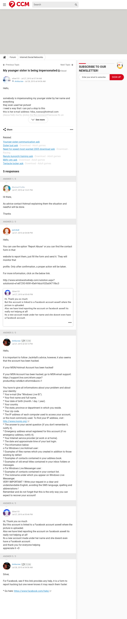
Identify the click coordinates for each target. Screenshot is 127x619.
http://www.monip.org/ (15, 421)
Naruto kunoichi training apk (18, 156)
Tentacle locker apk (13, 163)
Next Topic (65, 65)
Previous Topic (12, 65)
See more (40, 119)
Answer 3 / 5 (9, 332)
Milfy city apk (10, 159)
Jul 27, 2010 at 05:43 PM (22, 294)
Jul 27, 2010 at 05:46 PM (22, 514)
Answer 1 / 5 (9, 179)
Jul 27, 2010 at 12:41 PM (22, 190)
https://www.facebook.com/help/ (31, 591)
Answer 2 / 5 (9, 221)
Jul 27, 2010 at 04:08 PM (22, 233)
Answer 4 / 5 (9, 503)
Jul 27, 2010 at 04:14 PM (22, 344)
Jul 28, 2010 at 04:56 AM (35, 81)
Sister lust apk (10, 145)
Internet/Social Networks (31, 57)
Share (9, 129)
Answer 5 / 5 (9, 556)
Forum (13, 57)
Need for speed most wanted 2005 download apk (29, 149)
